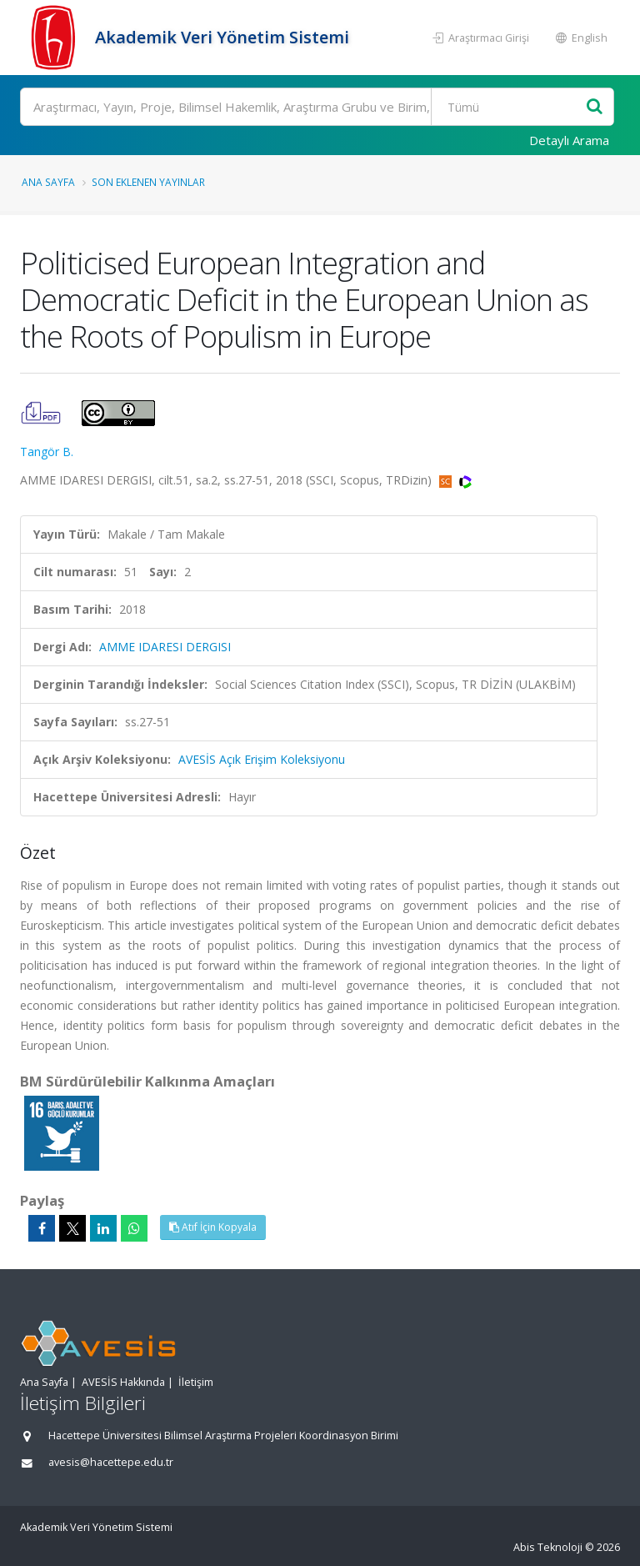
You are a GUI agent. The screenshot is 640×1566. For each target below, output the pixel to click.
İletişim (195, 1382)
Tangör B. (46, 451)
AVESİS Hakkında (123, 1382)
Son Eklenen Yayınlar (148, 181)
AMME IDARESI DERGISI (165, 647)
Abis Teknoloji (547, 1547)
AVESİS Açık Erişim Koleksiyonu (261, 759)
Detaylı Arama (569, 140)
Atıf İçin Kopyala (213, 1227)
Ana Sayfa (48, 181)
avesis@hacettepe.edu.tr (110, 1462)
